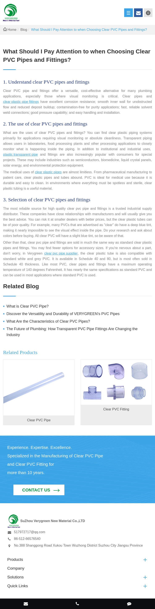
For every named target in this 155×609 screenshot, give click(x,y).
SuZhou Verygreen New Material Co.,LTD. (71, 586)
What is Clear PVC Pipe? (28, 306)
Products (77, 541)
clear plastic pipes (48, 172)
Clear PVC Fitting (116, 409)
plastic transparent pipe (20, 154)
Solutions (77, 558)
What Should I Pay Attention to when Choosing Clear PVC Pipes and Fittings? (89, 29)
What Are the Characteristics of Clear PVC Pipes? (48, 321)
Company (15, 549)
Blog (23, 29)
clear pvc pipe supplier (61, 253)
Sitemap (65, 593)
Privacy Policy (84, 593)
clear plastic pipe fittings (21, 101)
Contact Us (122, 462)
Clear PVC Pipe (39, 420)
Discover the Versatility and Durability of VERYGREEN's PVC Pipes (63, 314)
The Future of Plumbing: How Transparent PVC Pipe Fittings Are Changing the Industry (72, 332)
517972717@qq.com (26, 513)
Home (12, 29)
